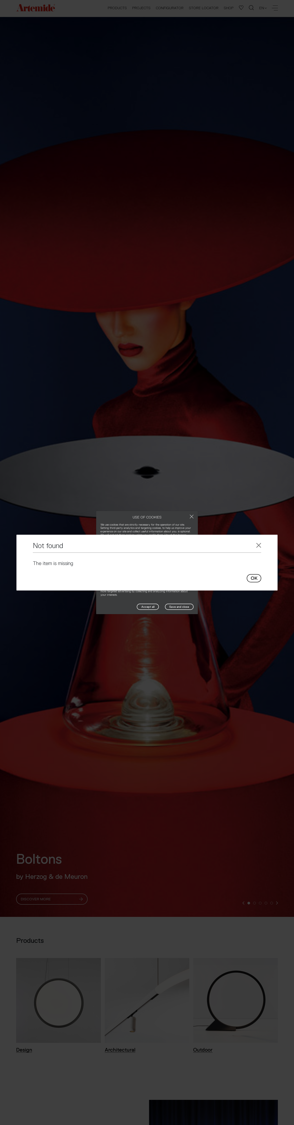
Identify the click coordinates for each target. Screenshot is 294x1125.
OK (254, 578)
